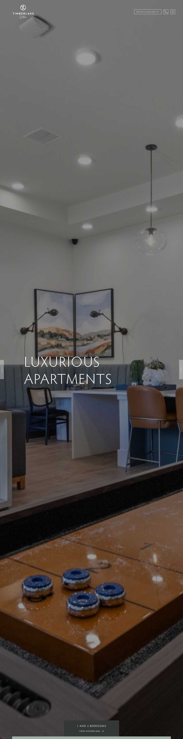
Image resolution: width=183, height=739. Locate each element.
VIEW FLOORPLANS (89, 731)
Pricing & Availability (147, 12)
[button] (2, 369)
